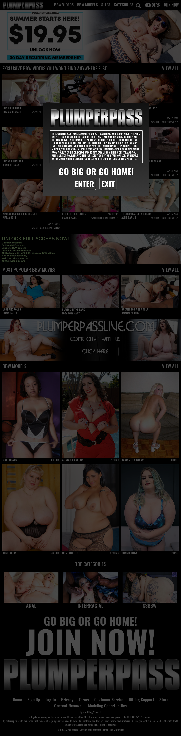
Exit (108, 184)
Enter (84, 184)
